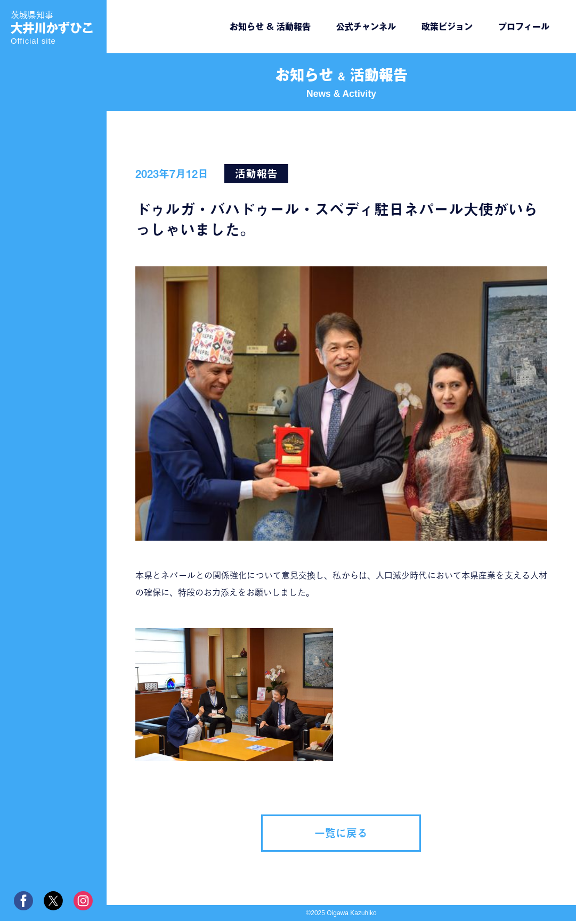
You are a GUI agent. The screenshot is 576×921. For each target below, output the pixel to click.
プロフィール (523, 26)
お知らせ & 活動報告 (270, 26)
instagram (83, 900)
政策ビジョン (447, 26)
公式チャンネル (366, 26)
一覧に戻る (341, 833)
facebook (23, 900)
